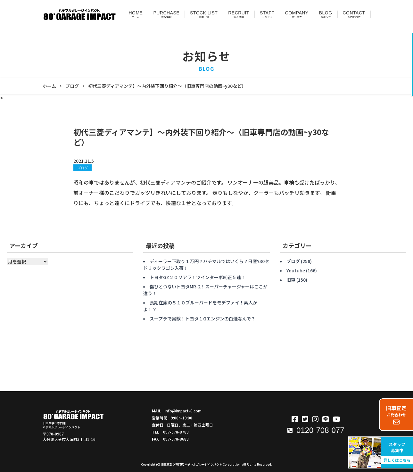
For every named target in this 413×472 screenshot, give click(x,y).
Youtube (295, 270)
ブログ (82, 167)
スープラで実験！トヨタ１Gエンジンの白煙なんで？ (202, 318)
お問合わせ (396, 414)
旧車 (290, 280)
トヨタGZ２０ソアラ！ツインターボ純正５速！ (197, 277)
